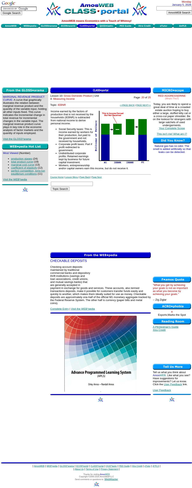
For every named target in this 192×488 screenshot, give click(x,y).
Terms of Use (92, 469)
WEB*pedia (52, 466)
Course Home (57, 177)
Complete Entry (59, 308)
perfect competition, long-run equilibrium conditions (28, 172)
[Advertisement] (97, 57)
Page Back (85, 177)
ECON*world (82, 466)
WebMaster (111, 479)
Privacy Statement (109, 469)
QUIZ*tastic (111, 466)
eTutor (147, 466)
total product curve (22, 161)
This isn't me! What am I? (172, 133)
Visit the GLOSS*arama (17, 138)
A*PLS (156, 466)
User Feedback (173, 384)
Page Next (97, 177)
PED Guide (124, 466)
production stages (21, 158)
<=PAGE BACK (127, 105)
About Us (79, 469)
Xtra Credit (159, 329)
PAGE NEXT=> (143, 105)
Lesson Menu (71, 177)
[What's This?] (172, 98)
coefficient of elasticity (24, 167)
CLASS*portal (97, 466)
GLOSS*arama (67, 466)
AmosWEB (39, 466)
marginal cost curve (22, 164)
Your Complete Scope (172, 128)
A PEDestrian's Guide (166, 326)
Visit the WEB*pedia (15, 179)
